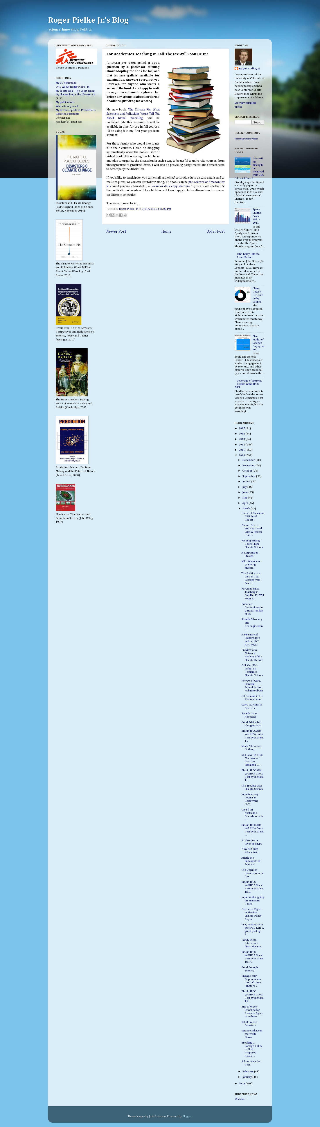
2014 (242, 433)
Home (166, 231)
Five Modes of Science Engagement (258, 343)
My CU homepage (66, 82)
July (244, 487)
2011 (242, 450)
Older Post (216, 231)
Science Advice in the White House (251, 1034)
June (245, 492)
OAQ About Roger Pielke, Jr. (72, 86)
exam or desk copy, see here (171, 186)
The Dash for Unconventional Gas (252, 873)
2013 (242, 439)
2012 (242, 444)
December (248, 460)
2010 (242, 455)
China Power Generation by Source (258, 295)
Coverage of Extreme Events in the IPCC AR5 (248, 384)
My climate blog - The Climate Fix (75, 94)
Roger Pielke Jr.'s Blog (88, 20)
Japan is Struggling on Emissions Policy (252, 900)
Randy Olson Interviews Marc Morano (251, 943)
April (245, 503)
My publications (65, 102)
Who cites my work (67, 106)
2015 (242, 428)
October (247, 470)
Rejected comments (67, 113)
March (246, 508)
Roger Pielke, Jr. (129, 209)
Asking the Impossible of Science (250, 861)
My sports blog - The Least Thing (75, 90)
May (245, 497)
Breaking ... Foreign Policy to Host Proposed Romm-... (251, 1049)
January (247, 1077)
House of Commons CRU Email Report (252, 516)
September (249, 476)
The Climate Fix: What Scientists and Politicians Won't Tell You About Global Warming (133, 114)
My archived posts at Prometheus (75, 110)
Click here (241, 1099)
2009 (242, 1083)
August (246, 481)
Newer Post (116, 231)
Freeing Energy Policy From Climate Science (252, 544)
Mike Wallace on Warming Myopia (251, 564)
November (248, 465)
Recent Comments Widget (246, 139)
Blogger (187, 1116)
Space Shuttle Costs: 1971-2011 (257, 216)
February (248, 1071)
